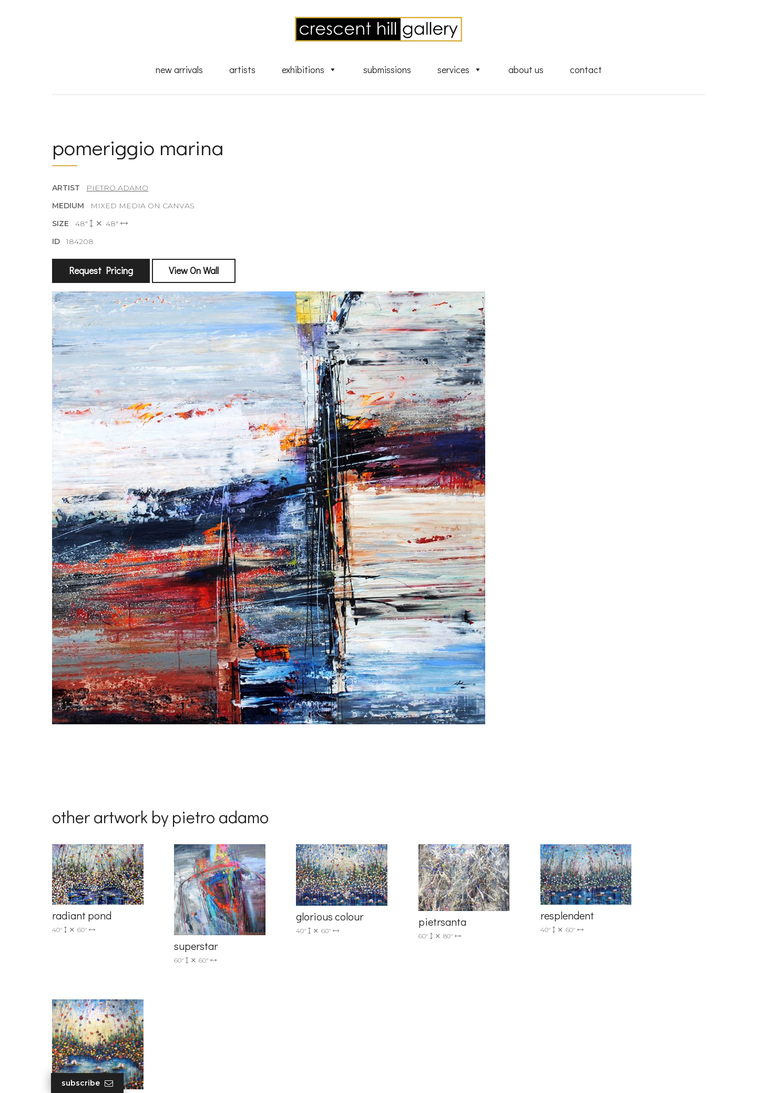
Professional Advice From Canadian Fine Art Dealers (459, 975)
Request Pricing (101, 272)
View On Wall (194, 272)
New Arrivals (179, 70)
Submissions (387, 70)
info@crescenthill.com (264, 924)
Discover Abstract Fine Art (441, 956)
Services (459, 70)
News (404, 1011)
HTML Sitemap (421, 1041)
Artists (242, 70)
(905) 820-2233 (250, 910)
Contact (586, 70)
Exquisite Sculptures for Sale (445, 941)
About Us (526, 70)
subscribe (597, 957)
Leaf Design (436, 1072)
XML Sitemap (419, 1026)
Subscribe (89, 1083)
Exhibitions (309, 70)
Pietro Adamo (118, 189)
